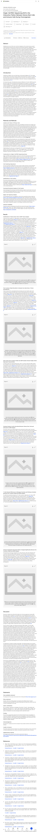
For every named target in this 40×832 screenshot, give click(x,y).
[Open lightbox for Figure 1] (20, 266)
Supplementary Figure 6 (25, 443)
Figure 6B (10, 559)
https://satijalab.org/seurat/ (9, 167)
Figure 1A (16, 219)
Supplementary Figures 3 (14, 372)
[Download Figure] (33, 244)
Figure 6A (27, 556)
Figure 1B (28, 226)
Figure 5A (31, 496)
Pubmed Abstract (8, 748)
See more (11, 33)
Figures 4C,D (11, 439)
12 (29, 617)
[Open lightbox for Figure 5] (20, 527)
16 (28, 661)
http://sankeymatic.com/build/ (9, 209)
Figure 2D (9, 305)
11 (14, 616)
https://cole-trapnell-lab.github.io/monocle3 (12, 197)
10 (28, 156)
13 (30, 617)
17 (20, 662)
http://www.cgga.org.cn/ (31, 696)
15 (23, 645)
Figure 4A (5, 431)
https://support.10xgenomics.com (23, 159)
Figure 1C (21, 232)
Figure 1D (23, 237)
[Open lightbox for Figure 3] (20, 403)
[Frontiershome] (6, 1)
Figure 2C (34, 300)
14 (31, 623)
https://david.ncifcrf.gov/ (27, 184)
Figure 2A (23, 146)
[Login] (38, 1)
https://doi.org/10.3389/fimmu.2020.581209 (15, 11)
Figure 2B (31, 295)
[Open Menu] (1, 1)
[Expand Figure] (35, 244)
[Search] (36, 1)
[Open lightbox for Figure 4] (20, 469)
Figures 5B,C (15, 500)
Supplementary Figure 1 (8, 223)
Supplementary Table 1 (31, 237)
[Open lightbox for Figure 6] (20, 587)
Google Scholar (20, 748)
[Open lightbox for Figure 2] (20, 337)
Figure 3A (14, 365)
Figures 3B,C (5, 372)
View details (34, 37)
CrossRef (15, 748)
